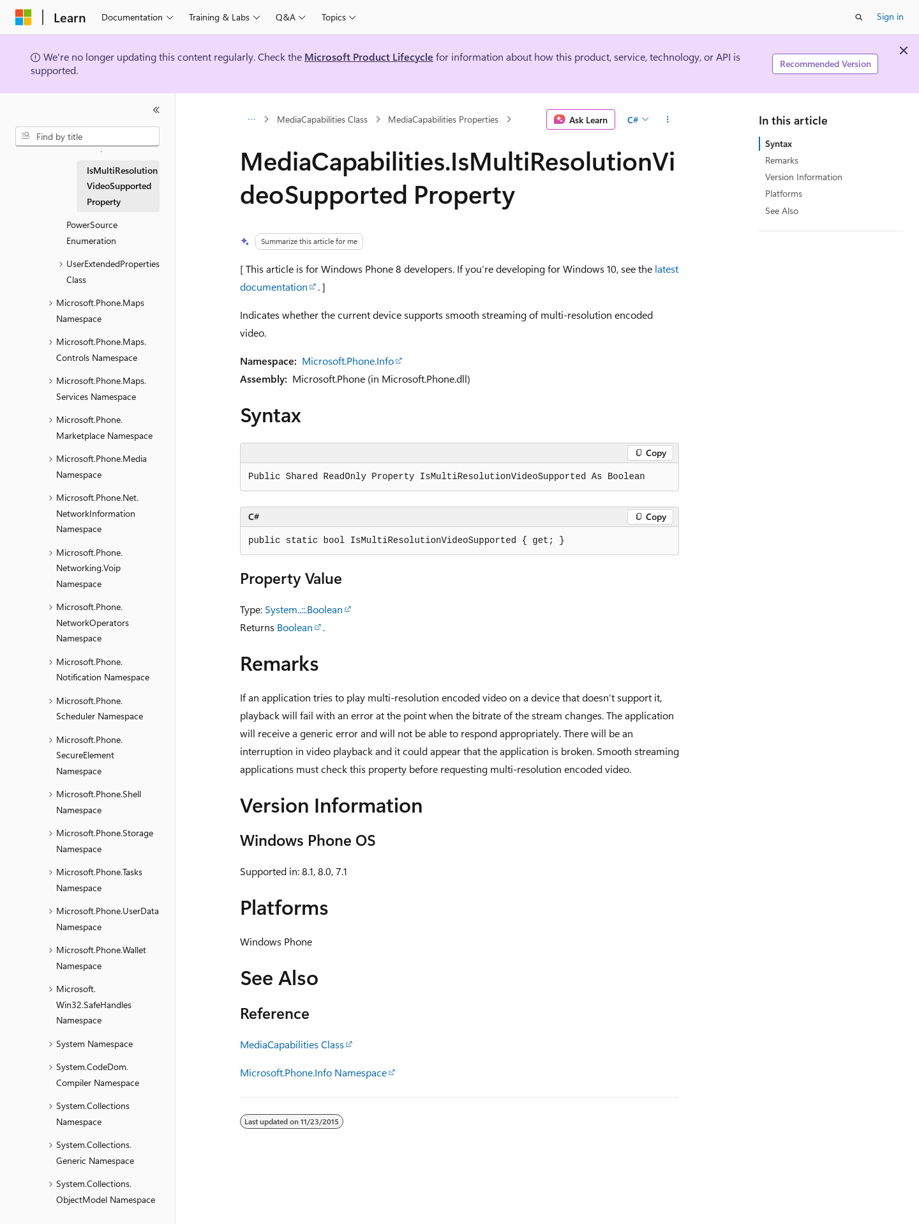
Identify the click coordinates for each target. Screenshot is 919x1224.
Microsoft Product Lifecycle (368, 56)
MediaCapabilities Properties (443, 119)
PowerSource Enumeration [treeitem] (91, 232)
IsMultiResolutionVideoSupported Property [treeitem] (122, 186)
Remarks (781, 160)
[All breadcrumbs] (251, 119)
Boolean (295, 627)
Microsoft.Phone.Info (348, 360)
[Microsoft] (23, 17)
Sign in (890, 16)
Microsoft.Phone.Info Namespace (313, 1072)
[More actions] (668, 119)
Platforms (783, 193)
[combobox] (87, 136)
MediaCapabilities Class (322, 119)
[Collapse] (156, 109)
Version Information (803, 177)
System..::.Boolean (304, 609)
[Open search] (859, 17)
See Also (781, 210)
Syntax (778, 143)
